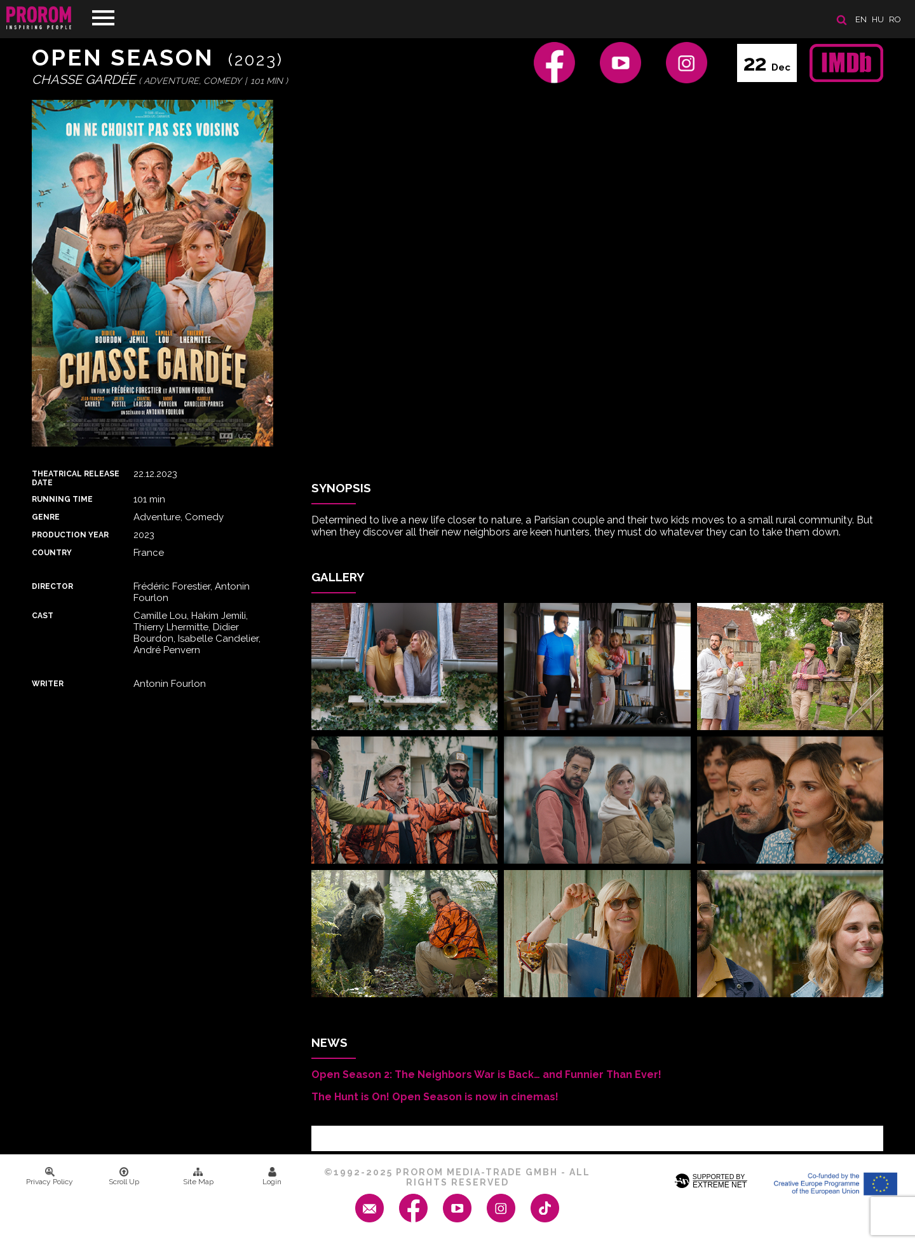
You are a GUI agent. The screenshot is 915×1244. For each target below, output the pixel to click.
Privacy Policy (49, 1176)
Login (271, 1176)
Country (52, 552)
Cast (42, 615)
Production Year (70, 534)
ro (895, 19)
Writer (48, 683)
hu (878, 19)
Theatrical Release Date (75, 478)
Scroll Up (124, 1176)
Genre (46, 517)
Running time (62, 499)
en (861, 19)
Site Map (198, 1176)
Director (52, 586)
